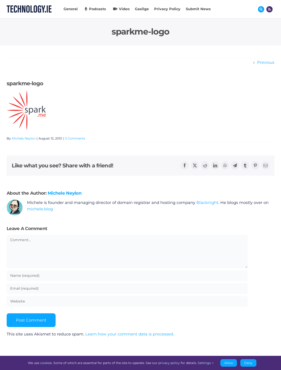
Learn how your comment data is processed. (129, 334)
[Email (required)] (127, 288)
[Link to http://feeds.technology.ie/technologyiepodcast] (269, 9)
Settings (206, 363)
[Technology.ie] (29, 7)
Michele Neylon (23, 138)
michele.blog (40, 209)
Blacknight (207, 202)
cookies (46, 363)
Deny (248, 363)
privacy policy (169, 363)
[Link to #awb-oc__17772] (261, 9)
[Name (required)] (127, 275)
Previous (265, 62)
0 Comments (75, 138)
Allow (228, 363)
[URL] (127, 301)
